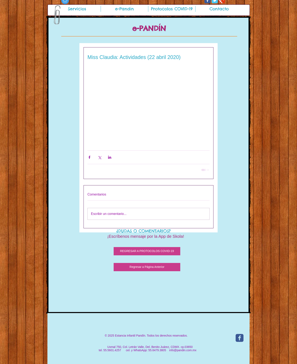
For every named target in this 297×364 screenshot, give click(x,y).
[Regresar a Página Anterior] (147, 267)
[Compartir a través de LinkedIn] (110, 157)
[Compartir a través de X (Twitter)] (99, 157)
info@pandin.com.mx (182, 350)
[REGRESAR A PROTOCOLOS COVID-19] (147, 251)
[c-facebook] (240, 338)
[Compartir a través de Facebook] (89, 157)
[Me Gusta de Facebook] (243, 4)
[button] (77, 9)
